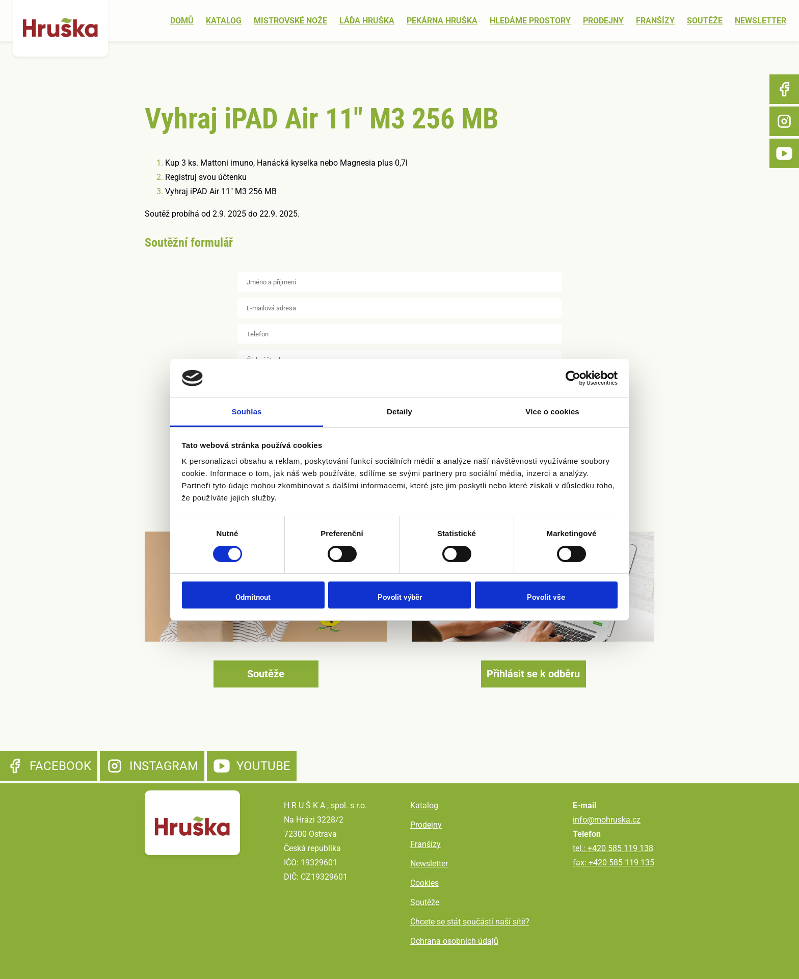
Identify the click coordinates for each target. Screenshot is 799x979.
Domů (182, 20)
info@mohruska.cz (607, 820)
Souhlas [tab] (246, 411)
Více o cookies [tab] (552, 411)
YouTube (784, 153)
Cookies (424, 883)
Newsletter (760, 20)
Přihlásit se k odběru (533, 674)
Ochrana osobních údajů (454, 941)
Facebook (784, 89)
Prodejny (603, 20)
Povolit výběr (400, 597)
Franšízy (655, 20)
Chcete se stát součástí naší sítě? (469, 922)
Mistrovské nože (290, 20)
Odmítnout (253, 597)
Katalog (224, 20)
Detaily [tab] (399, 411)
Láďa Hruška (366, 20)
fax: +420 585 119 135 (613, 862)
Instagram (784, 121)
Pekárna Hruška (442, 20)
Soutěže (705, 20)
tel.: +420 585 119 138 (613, 848)
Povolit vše (546, 597)
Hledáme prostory (530, 20)
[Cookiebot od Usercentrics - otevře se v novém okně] (573, 378)
